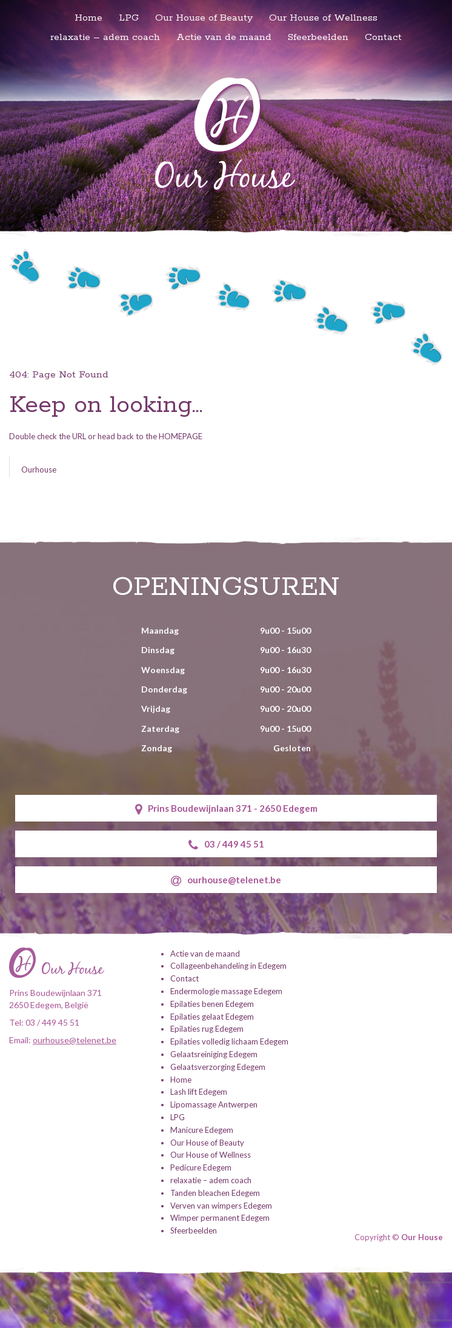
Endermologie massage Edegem (226, 991)
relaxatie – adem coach (105, 37)
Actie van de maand (223, 37)
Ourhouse (38, 469)
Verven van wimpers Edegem (221, 1205)
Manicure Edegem (201, 1130)
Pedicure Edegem (200, 1167)
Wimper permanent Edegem (220, 1218)
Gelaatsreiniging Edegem (214, 1054)
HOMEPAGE (180, 436)
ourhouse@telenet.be (226, 880)
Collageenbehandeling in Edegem (228, 966)
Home (88, 18)
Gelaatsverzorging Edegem (217, 1067)
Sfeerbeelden (318, 37)
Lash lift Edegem (198, 1092)
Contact (383, 37)
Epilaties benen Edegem (212, 1004)
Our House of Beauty (204, 18)
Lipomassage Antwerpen (214, 1104)
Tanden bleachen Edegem (215, 1193)
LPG (129, 18)
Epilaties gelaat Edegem (212, 1016)
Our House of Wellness (323, 18)
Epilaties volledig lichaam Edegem (229, 1041)
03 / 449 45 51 (226, 844)
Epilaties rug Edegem (207, 1029)
